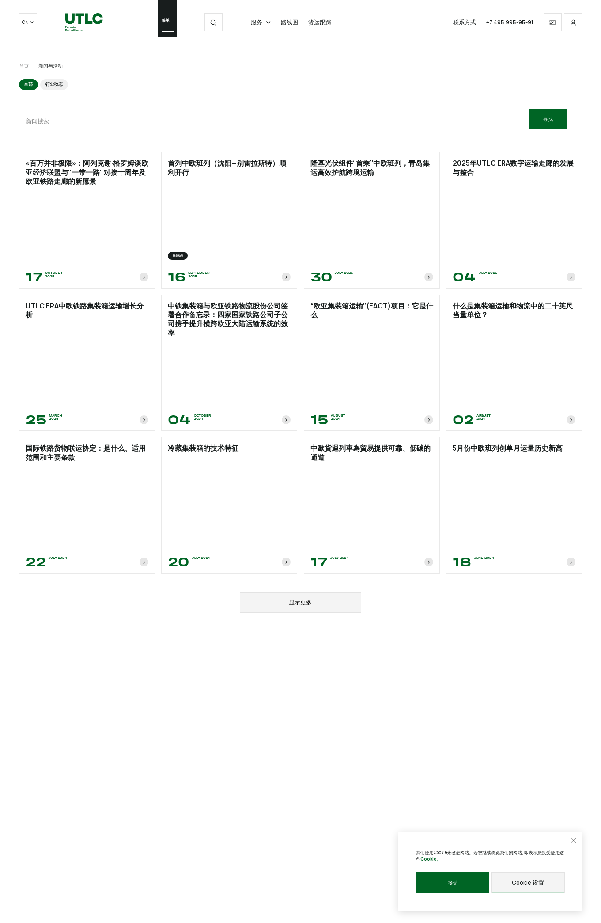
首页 (24, 66)
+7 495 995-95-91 (509, 28)
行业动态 (52, 84)
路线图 (289, 28)
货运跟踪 (319, 28)
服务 (261, 28)
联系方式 (464, 28)
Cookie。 (430, 859)
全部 (28, 84)
